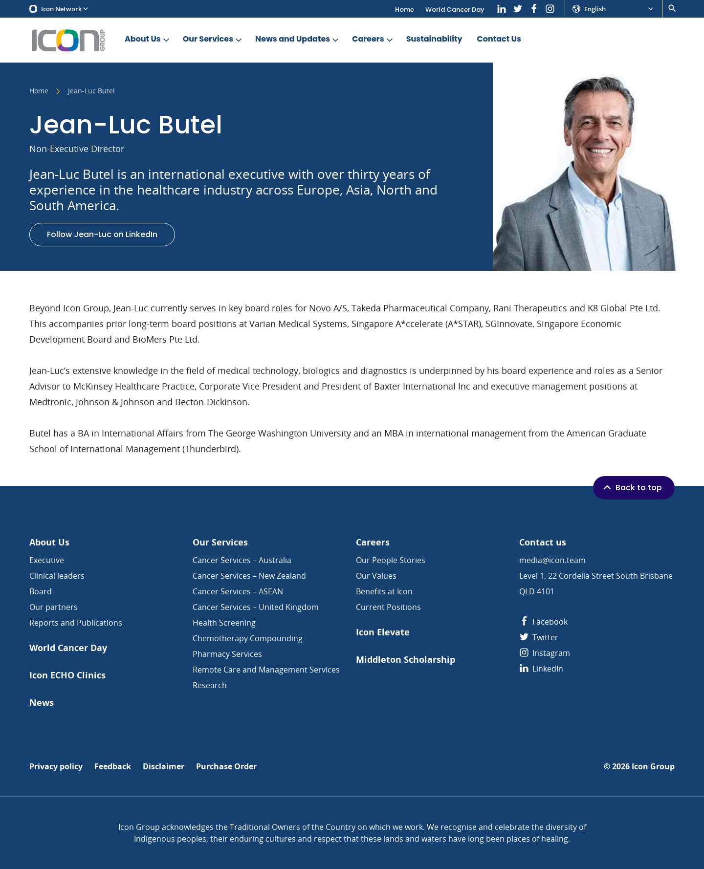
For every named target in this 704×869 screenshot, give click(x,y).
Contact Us (499, 39)
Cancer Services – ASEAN (238, 591)
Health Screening (224, 622)
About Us (148, 39)
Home (404, 9)
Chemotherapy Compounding (248, 638)
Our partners (53, 607)
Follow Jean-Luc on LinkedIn (102, 234)
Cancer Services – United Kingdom (256, 607)
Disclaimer (163, 766)
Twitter (538, 637)
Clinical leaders (57, 575)
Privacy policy (56, 766)
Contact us (542, 542)
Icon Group (653, 766)
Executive (46, 560)
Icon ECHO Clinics (67, 675)
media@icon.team (552, 560)
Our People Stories (390, 560)
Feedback (112, 766)
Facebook (543, 621)
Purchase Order (226, 766)
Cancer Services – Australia (242, 560)
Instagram (544, 653)
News (41, 702)
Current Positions (388, 607)
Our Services (213, 39)
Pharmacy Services (227, 654)
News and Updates (297, 39)
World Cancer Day (454, 9)
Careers (373, 39)
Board (40, 591)
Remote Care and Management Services (266, 669)
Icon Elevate (383, 632)
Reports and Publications (75, 622)
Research (210, 685)
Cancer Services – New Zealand (249, 575)
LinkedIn (541, 668)
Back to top (631, 487)
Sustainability (434, 39)
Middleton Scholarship (405, 659)
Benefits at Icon (384, 591)
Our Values (376, 575)
